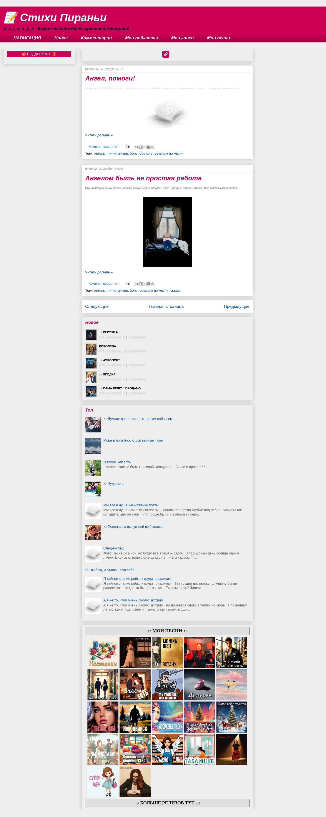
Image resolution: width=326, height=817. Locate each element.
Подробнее (137, 337)
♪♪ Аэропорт (109, 360)
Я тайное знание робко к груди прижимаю (137, 579)
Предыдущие (236, 306)
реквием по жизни (169, 153)
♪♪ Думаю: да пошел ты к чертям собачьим (137, 419)
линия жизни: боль (123, 153)
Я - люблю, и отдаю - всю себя (109, 570)
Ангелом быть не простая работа (143, 178)
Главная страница (166, 306)
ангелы (99, 153)
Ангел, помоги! (110, 78)
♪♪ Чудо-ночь (113, 484)
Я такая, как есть (117, 462)
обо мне (146, 153)
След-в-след (113, 548)
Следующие (97, 306)
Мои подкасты (141, 37)
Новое (61, 37)
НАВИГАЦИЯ (27, 37)
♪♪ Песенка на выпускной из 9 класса (133, 527)
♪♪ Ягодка (107, 374)
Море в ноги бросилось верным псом (133, 440)
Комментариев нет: (105, 147)
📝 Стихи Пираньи (55, 18)
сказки (175, 290)
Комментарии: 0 (112, 337)
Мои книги (182, 37)
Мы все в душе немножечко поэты (130, 505)
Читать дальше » (99, 135)
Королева (107, 346)
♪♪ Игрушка (108, 332)
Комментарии (96, 37)
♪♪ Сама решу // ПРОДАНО (120, 388)
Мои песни (218, 37)
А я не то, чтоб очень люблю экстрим (133, 600)
